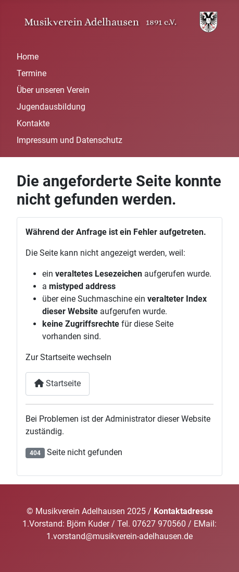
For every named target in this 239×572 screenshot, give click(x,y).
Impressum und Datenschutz (69, 140)
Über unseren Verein (53, 90)
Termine (31, 73)
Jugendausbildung (51, 107)
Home (28, 57)
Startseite (57, 383)
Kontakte (33, 123)
